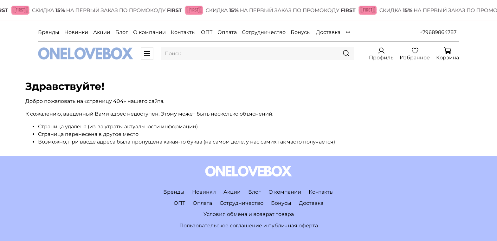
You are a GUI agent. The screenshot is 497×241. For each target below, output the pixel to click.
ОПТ (206, 32)
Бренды (48, 32)
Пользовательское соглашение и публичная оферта (248, 226)
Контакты (183, 32)
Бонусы (301, 32)
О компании (149, 32)
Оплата (227, 32)
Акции (101, 32)
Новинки (76, 32)
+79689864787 (438, 32)
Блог (121, 32)
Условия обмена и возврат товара (248, 214)
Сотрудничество (264, 32)
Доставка (328, 32)
